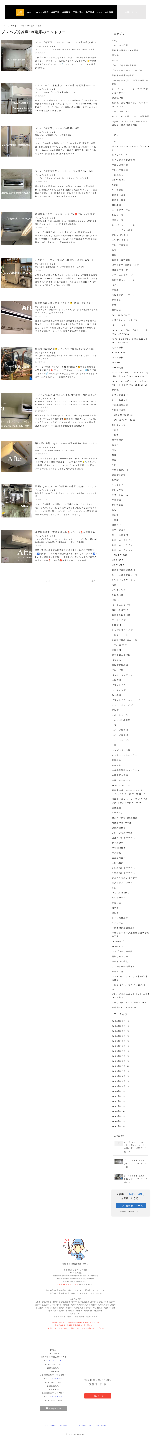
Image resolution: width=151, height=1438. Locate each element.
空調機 (115, 290)
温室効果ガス (119, 857)
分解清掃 (116, 625)
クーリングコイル (121, 111)
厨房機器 (116, 204)
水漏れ (115, 600)
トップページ (50, 1425)
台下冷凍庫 (117, 842)
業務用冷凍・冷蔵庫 (122, 822)
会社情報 (109, 12)
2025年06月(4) (120, 1066)
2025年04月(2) (120, 1076)
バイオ (115, 285)
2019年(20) (118, 1116)
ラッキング (117, 484)
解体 (114, 255)
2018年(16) (118, 1121)
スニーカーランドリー (123, 539)
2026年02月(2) (120, 1031)
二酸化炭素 (117, 862)
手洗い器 (116, 902)
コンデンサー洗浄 (121, 750)
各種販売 (66, 12)
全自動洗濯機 (119, 409)
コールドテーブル (121, 209)
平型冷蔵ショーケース (123, 872)
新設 (114, 509)
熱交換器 (116, 695)
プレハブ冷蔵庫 (120, 169)
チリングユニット (121, 394)
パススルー (117, 660)
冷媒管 (115, 434)
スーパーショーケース (123, 224)
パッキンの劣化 (120, 961)
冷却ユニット (119, 174)
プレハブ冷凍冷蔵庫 (122, 832)
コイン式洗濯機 (120, 730)
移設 (114, 887)
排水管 (115, 514)
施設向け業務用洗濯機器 (124, 817)
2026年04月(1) (120, 1021)
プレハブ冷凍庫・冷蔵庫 (124, 65)
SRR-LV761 (118, 946)
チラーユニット (120, 399)
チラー (115, 725)
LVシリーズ (118, 941)
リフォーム (117, 922)
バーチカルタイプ (121, 605)
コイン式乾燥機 (120, 735)
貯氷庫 (115, 710)
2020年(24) (118, 1111)
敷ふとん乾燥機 (120, 534)
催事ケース (117, 219)
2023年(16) (118, 1096)
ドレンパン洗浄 (120, 235)
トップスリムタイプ (122, 630)
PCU (114, 449)
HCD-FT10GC (120, 554)
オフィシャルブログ (83, 1425)
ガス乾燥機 (117, 357)
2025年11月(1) (120, 1046)
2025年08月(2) (120, 1056)
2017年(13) (118, 1126)
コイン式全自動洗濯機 (123, 159)
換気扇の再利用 (120, 469)
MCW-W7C (118, 564)
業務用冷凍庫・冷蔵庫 (123, 75)
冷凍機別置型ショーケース (126, 770)
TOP (3, 25)
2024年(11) (118, 1091)
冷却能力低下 (119, 847)
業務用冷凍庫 (119, 199)
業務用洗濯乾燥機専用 (123, 569)
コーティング (119, 690)
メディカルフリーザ (122, 275)
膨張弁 (115, 444)
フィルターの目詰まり (123, 966)
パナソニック (119, 325)
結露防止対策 (119, 474)
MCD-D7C (117, 559)
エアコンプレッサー (122, 882)
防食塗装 (116, 807)
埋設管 (115, 912)
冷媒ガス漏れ (119, 971)
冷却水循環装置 (120, 404)
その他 (115, 60)
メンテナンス (119, 590)
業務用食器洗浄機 (121, 615)
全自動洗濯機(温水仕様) (124, 640)
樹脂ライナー (119, 524)
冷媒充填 (116, 680)
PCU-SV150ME (120, 892)
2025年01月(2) (120, 1086)
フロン (115, 141)
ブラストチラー (120, 685)
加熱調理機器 (119, 827)
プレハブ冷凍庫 (120, 245)
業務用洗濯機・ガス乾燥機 (125, 50)
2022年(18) (118, 1101)
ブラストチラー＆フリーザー (127, 70)
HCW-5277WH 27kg (124, 419)
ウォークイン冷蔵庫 (122, 230)
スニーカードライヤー (123, 544)
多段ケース (117, 214)
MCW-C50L (118, 179)
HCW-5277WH (120, 645)
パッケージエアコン (122, 675)
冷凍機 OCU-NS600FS (124, 1007)
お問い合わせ (98, 1396)
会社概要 (63, 1425)
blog (13, 25)
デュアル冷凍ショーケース (126, 877)
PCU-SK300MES (121, 315)
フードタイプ (119, 620)
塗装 (114, 459)
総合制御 (116, 765)
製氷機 (115, 55)
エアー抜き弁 (119, 529)
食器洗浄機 (117, 97)
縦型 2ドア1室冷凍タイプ (125, 265)
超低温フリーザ (120, 270)
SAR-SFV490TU (121, 785)
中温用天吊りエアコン (123, 295)
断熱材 (115, 479)
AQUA (115, 184)
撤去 (114, 250)
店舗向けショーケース (123, 837)
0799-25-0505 (55, 1396)
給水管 (115, 907)
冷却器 (115, 429)
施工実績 (90, 12)
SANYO (116, 362)
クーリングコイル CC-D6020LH (129, 1002)
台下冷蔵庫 (117, 189)
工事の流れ (78, 12)
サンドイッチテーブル (123, 580)
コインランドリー (121, 154)
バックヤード (119, 897)
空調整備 (116, 499)
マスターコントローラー (124, 755)
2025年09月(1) (120, 1051)
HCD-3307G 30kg (122, 414)
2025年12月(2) (120, 1041)
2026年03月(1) (120, 1026)
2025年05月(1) (120, 1071)
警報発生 (116, 760)
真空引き (116, 300)
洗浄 (114, 745)
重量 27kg (117, 650)
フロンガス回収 (120, 45)
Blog (114, 40)
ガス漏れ (116, 852)
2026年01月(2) (120, 1036)
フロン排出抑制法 (121, 720)
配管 (114, 305)
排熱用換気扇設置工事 (123, 927)
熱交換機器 (117, 439)
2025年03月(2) (120, 1081)
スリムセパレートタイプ (124, 320)
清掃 (114, 585)
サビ (114, 464)
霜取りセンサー (120, 956)
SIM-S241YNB (120, 610)
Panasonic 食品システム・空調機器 (130, 116)
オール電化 (117, 367)
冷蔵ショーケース (121, 780)
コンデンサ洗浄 (120, 240)
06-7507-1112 (55, 1360)
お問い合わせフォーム (130, 1205)
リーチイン (117, 812)
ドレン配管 (117, 489)
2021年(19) (118, 1106)
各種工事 (55, 12)
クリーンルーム (120, 494)
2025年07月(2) (120, 1061)
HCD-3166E (119, 352)
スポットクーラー (121, 715)
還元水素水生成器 (121, 655)
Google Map (55, 1408)
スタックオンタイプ (122, 705)
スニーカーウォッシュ (123, 549)
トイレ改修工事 (120, 917)
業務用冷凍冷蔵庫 (121, 260)
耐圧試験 (116, 310)
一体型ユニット (120, 635)
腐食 (114, 454)
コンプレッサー (120, 424)
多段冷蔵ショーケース (123, 867)
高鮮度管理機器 (120, 665)
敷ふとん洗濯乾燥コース (124, 574)
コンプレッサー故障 (122, 951)
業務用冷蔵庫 (119, 194)
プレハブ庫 (117, 670)
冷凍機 (115, 519)
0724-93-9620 (55, 1378)
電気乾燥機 (117, 347)
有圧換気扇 (117, 504)
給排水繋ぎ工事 (120, 775)
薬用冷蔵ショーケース (123, 280)
